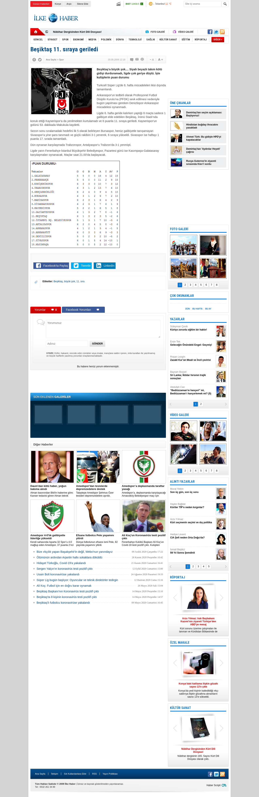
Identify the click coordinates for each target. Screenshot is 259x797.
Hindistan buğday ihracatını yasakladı (202, 126)
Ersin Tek (192, 343)
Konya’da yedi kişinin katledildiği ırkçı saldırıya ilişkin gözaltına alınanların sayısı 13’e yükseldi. (198, 690)
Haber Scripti (214, 785)
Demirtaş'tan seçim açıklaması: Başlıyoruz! (204, 114)
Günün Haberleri (41, 4)
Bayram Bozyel (192, 375)
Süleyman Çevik (192, 328)
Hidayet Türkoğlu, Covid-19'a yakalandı (61, 563)
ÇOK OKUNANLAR (182, 296)
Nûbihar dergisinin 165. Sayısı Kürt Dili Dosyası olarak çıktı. (198, 754)
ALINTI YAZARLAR (182, 481)
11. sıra (80, 281)
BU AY (208, 309)
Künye (58, 4)
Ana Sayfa (40, 774)
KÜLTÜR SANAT (180, 708)
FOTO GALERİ (179, 229)
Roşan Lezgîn (192, 358)
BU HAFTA (197, 309)
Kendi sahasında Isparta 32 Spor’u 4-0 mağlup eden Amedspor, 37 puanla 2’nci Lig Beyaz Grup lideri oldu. (52, 540)
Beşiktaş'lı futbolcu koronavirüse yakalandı (63, 602)
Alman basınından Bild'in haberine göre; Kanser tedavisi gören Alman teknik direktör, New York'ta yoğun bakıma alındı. (52, 490)
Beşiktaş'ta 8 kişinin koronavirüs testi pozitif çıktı (67, 597)
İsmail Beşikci (192, 551)
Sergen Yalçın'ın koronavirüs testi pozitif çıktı (65, 568)
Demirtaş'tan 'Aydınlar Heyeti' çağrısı (203, 150)
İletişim (54, 774)
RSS (94, 774)
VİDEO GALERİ (179, 415)
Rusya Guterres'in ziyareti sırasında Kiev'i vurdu (201, 162)
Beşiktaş (58, 281)
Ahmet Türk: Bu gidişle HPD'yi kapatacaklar (203, 138)
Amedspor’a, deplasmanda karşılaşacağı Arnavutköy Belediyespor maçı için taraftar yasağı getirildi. (144, 490)
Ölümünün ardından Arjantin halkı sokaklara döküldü (69, 557)
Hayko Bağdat (192, 506)
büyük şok (69, 281)
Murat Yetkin (192, 490)
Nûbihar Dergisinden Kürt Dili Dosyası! (77, 31)
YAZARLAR (177, 319)
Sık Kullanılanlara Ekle (75, 774)
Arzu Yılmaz (192, 521)
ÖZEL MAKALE (179, 642)
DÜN (187, 309)
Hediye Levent (192, 536)
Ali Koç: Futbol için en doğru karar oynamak (64, 585)
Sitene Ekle (82, 4)
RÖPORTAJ (177, 577)
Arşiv (69, 4)
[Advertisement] (245, 70)
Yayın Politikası (110, 774)
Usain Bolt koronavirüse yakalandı (58, 574)
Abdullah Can (192, 390)
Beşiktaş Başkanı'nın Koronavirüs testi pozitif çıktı (68, 591)
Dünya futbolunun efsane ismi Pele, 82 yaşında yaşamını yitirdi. (98, 540)
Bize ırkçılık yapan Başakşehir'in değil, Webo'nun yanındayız (75, 551)
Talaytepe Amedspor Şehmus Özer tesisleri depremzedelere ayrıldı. (98, 490)
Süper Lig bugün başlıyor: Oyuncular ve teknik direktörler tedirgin (77, 580)
